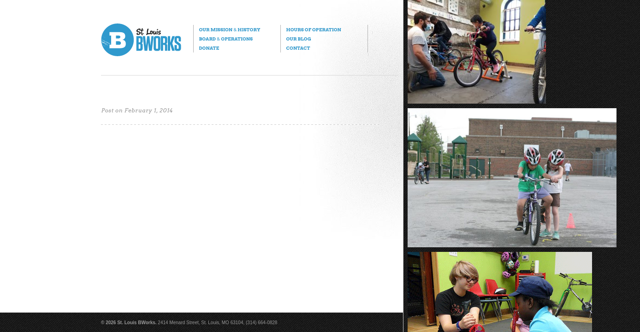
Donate (209, 48)
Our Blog (298, 38)
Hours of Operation (313, 29)
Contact (298, 48)
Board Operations (226, 38)
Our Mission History (229, 29)
